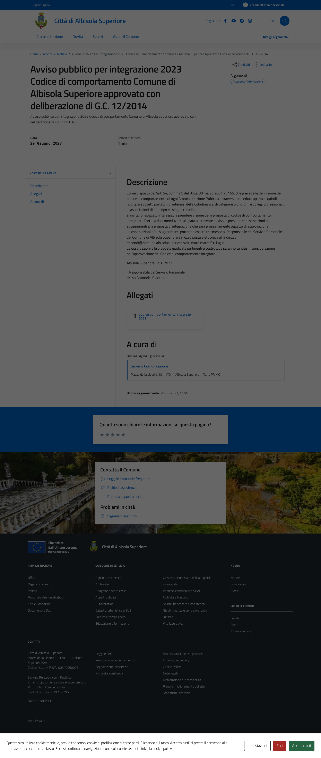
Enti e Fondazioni (39, 603)
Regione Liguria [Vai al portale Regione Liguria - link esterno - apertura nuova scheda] (41, 5)
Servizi (98, 36)
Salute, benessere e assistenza (184, 603)
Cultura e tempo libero (110, 616)
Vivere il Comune (126, 36)
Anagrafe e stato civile (110, 590)
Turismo (168, 616)
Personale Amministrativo (45, 597)
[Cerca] (284, 21)
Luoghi (235, 618)
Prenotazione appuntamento (115, 660)
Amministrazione (49, 36)
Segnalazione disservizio (111, 666)
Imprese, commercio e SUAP (182, 590)
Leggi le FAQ (103, 653)
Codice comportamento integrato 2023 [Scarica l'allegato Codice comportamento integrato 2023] (164, 316)
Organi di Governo (40, 584)
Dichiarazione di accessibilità (182, 679)
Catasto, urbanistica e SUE (113, 610)
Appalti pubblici (105, 597)
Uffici (31, 577)
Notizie (235, 577)
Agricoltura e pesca (108, 577)
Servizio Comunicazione (149, 366)
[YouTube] (232, 20)
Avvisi (234, 590)
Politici (32, 590)
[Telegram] (240, 20)
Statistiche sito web (176, 692)
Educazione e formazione (112, 623)
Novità (78, 36)
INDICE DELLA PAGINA (70, 173)
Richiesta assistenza (109, 673)
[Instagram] (248, 20)
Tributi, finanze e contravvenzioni (185, 610)
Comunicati (238, 584)
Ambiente (102, 584)
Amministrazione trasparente (183, 653)
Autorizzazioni (104, 603)
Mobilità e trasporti (176, 597)
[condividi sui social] (241, 64)
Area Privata (36, 720)
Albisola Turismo (241, 631)
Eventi (235, 624)
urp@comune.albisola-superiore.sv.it (61, 682)
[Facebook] (224, 20)
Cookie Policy (172, 666)
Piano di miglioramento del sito (184, 686)
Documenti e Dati (39, 610)
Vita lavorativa (173, 623)
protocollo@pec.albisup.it (52, 687)
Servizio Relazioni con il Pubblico (49, 677)
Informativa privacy (176, 660)
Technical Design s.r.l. (56, 746)
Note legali (170, 673)
